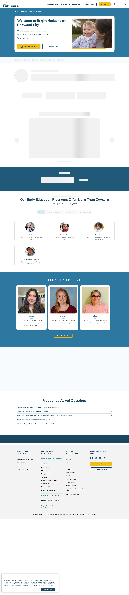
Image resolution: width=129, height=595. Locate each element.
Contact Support (101, 469)
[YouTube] (100, 457)
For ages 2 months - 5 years (64, 203)
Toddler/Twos (64, 235)
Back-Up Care (45, 467)
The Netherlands (71, 479)
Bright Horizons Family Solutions (51, 458)
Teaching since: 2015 (95, 328)
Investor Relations (71, 482)
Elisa (95, 316)
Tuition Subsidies (46, 487)
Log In (116, 4)
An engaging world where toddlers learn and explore (64, 238)
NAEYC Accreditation (84, 212)
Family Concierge (46, 473)
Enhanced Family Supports (49, 480)
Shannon (63, 316)
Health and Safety (70, 212)
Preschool (98, 235)
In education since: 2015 (63, 328)
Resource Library (71, 485)
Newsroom (69, 466)
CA (15, 11)
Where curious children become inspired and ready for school (98, 238)
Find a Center (89, 4)
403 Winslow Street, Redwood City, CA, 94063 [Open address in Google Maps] (35, 34)
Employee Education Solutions (50, 500)
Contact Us (104, 4)
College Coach (45, 477)
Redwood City (23, 11)
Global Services (45, 483)
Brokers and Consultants (48, 490)
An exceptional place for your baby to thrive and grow (30, 238)
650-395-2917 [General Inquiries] (24, 38)
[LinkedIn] (96, 457)
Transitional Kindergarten (30, 259)
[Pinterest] (105, 457)
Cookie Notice (74, 514)
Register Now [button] (54, 47)
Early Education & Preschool (25, 459)
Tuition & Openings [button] (29, 46)
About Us (68, 459)
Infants (30, 235)
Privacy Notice (66, 514)
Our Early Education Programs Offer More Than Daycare (64, 199)
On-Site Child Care (46, 464)
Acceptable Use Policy (83, 514)
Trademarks (93, 514)
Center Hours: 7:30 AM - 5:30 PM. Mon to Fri (33, 31)
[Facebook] (91, 457)
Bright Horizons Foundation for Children (75, 490)
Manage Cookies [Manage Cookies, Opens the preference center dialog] (48, 589)
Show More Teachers (63, 336)
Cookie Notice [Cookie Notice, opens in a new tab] (50, 585)
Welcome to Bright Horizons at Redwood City (41, 23)
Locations (68, 469)
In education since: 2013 (31, 328)
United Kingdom (70, 475)
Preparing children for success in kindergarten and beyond (30, 262)
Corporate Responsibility (73, 494)
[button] (52, 4)
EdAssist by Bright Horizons (50, 495)
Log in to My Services (23, 469)
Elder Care (44, 470)
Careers (68, 462)
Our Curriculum (21, 462)
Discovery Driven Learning (54, 212)
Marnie (31, 316)
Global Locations (70, 472)
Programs (41, 212)
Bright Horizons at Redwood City (38, 11)
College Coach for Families (24, 466)
